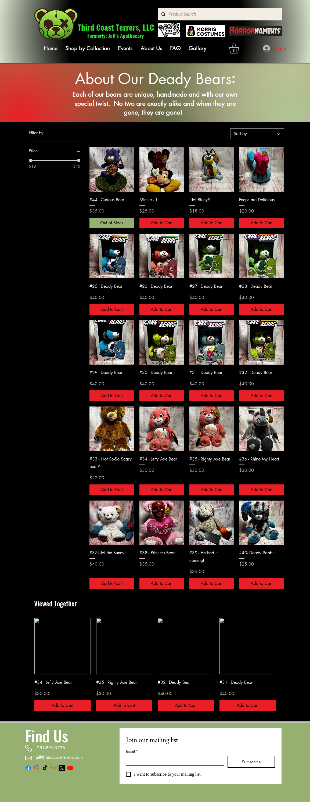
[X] (62, 768)
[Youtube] (70, 768)
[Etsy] (53, 768)
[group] (155, 664)
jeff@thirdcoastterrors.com (59, 757)
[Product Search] (219, 14)
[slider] (30, 160)
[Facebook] (28, 768)
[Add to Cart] (161, 223)
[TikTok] (45, 768)
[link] (240, 48)
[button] (87, 48)
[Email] (173, 760)
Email (132, 751)
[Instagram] (37, 768)
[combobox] (257, 133)
